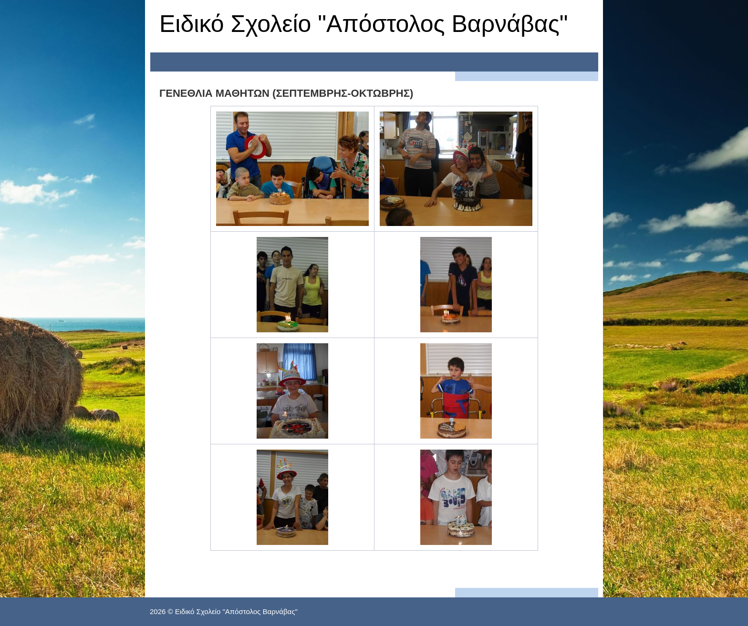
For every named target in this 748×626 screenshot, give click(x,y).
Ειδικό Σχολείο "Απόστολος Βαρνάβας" (363, 23)
